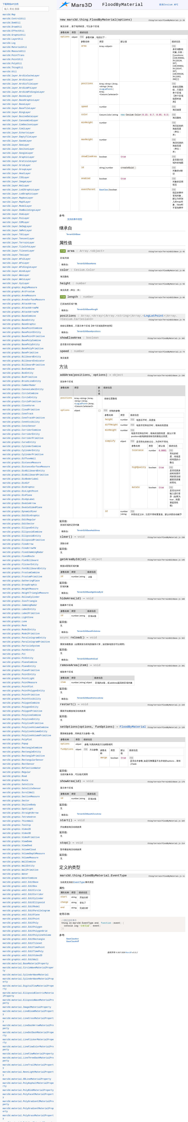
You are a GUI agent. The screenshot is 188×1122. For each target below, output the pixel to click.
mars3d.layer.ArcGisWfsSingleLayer (24, 92)
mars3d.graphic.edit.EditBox (20, 886)
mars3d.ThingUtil (13, 67)
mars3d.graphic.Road (15, 776)
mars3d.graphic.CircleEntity (20, 397)
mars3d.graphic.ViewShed (17, 845)
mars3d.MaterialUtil (15, 47)
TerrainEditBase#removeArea (90, 697)
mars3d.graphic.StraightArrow (20, 813)
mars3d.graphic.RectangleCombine (22, 748)
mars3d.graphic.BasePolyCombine (22, 340)
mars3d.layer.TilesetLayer (19, 251)
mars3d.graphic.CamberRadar (19, 385)
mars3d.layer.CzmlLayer (17, 129)
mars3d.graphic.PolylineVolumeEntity (25, 731)
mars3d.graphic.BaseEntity (19, 320)
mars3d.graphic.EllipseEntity (20, 528)
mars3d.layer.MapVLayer (17, 202)
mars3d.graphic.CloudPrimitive (21, 410)
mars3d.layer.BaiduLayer (17, 96)
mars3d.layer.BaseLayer (17, 104)
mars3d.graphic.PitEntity (18, 658)
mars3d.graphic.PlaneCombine (20, 662)
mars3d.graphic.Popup (15, 744)
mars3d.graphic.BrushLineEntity (22, 381)
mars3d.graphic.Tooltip (17, 825)
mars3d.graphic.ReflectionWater (22, 768)
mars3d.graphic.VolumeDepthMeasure (24, 853)
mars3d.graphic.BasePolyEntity (21, 344)
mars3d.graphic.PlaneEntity (19, 666)
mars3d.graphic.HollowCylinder (21, 597)
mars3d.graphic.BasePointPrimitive (24, 336)
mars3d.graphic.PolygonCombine (21, 703)
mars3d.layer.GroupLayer (17, 169)
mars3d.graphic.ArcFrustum (19, 291)
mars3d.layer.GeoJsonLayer (19, 149)
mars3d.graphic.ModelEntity (19, 629)
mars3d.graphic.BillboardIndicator (24, 361)
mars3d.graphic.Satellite (18, 784)
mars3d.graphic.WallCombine (19, 862)
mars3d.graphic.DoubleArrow (19, 503)
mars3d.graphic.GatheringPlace (21, 581)
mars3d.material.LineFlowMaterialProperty (28, 1054)
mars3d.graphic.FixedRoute (19, 556)
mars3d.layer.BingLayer (17, 112)
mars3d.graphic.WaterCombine (20, 878)
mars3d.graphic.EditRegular (19, 519)
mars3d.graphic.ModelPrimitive (21, 634)
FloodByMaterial (133, 727)
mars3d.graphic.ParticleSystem (21, 646)
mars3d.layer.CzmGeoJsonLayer (20, 124)
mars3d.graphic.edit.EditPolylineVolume (27, 935)
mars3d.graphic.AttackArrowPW (20, 308)
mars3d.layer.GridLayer (17, 165)
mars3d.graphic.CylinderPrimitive (23, 454)
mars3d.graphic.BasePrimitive (20, 353)
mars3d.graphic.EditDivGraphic (21, 515)
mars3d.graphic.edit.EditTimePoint (24, 947)
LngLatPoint (106, 89)
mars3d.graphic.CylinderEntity (21, 450)
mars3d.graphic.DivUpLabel (19, 499)
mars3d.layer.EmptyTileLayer (20, 137)
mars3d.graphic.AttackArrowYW (20, 312)
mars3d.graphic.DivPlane (17, 495)
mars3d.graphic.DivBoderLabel (20, 479)
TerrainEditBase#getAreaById (90, 592)
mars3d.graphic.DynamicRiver (20, 511)
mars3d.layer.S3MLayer (16, 222)
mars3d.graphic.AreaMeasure (19, 295)
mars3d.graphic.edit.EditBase (20, 882)
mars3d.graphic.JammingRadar (20, 605)
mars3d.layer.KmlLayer (16, 186)
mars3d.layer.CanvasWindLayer (20, 120)
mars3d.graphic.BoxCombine (19, 369)
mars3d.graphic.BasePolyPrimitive (23, 348)
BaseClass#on (72, 940)
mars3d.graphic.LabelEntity (19, 609)
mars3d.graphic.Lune (15, 621)
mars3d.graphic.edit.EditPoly (20, 923)
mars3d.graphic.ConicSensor (19, 426)
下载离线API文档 (10, 4)
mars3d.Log (9, 43)
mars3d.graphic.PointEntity (19, 674)
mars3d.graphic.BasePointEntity (22, 332)
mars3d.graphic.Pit (14, 654)
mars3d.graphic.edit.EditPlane (21, 915)
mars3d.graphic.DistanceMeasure (22, 462)
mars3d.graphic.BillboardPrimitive (24, 365)
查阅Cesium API (168, 5)
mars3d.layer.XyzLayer (16, 283)
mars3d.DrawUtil (12, 27)
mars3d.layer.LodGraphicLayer (20, 194)
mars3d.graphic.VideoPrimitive (21, 837)
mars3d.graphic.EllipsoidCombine (22, 532)
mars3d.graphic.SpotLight (18, 809)
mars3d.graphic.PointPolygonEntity (24, 691)
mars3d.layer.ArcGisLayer (18, 80)
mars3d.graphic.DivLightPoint (20, 491)
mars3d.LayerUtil (13, 39)
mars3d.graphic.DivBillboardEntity (24, 471)
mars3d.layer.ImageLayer (17, 181)
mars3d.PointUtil (13, 59)
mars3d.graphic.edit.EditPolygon (22, 927)
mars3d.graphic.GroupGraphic (20, 585)
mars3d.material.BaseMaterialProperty (26, 963)
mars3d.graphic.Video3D (17, 833)
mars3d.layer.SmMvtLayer (17, 230)
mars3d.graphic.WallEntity (19, 866)
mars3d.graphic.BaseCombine (19, 316)
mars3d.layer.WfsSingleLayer (20, 267)
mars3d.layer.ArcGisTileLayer (20, 84)
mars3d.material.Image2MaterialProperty (27, 1007)
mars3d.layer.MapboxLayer (18, 198)
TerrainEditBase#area (86, 263)
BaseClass (103, 189)
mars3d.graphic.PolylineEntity (21, 719)
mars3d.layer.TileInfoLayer (19, 247)
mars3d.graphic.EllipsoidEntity (22, 536)
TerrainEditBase (73, 234)
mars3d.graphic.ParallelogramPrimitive (26, 642)
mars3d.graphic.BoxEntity (18, 373)
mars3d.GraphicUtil (14, 35)
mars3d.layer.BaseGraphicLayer (21, 100)
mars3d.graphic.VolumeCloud (19, 849)
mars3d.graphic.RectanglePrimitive (24, 756)
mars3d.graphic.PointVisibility (22, 699)
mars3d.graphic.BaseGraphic (19, 324)
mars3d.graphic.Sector (16, 801)
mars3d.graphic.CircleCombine (20, 393)
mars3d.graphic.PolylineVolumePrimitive (27, 735)
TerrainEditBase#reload (87, 658)
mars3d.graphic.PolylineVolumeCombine (26, 727)
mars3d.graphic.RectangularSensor (23, 760)
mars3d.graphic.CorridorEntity (21, 434)
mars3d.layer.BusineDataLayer (20, 116)
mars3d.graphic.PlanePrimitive (21, 670)
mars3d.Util (10, 71)
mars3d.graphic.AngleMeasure (20, 287)
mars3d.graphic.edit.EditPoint (21, 919)
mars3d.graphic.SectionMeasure (21, 796)
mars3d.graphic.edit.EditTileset (22, 943)
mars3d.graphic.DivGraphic (19, 487)
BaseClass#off (72, 942)
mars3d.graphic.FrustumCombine (21, 572)
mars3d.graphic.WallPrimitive (20, 870)
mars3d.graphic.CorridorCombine (22, 430)
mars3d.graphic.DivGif (16, 483)
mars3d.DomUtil (12, 23)
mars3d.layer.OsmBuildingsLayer (22, 210)
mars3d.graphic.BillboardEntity (22, 357)
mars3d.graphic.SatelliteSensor (22, 788)
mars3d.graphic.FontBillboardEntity (24, 568)
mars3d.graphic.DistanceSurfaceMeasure (26, 467)
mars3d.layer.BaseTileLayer (19, 108)
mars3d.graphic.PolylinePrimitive (23, 723)
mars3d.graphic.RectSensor (19, 764)
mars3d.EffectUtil (13, 31)
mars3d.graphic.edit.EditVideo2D (22, 955)
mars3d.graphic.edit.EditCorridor (23, 894)
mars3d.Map (9, 14)
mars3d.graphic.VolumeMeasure (20, 858)
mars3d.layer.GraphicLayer (19, 157)
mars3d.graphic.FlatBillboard (20, 560)
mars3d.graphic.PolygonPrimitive (22, 711)
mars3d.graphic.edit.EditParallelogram (26, 911)
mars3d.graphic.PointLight (19, 678)
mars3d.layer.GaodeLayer (17, 141)
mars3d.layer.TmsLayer (16, 255)
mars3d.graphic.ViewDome (17, 841)
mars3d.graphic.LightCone (18, 617)
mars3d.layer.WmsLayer (16, 275)
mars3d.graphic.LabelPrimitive (21, 613)
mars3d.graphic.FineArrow (18, 544)
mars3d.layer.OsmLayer (16, 214)
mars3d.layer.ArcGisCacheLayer (21, 76)
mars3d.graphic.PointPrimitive (21, 695)
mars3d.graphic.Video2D (17, 829)
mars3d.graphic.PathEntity (19, 650)
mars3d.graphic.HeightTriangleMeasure (26, 593)
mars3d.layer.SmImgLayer (17, 226)
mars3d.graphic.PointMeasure (20, 682)
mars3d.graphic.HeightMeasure (20, 589)
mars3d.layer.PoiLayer (16, 218)
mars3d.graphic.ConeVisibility (21, 422)
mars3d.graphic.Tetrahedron (19, 817)
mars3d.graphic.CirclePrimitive (22, 401)
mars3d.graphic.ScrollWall (19, 792)
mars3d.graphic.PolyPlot (17, 739)
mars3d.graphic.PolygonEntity (20, 707)
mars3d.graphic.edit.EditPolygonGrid (25, 931)
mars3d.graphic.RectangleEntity (22, 752)
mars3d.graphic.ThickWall (18, 821)
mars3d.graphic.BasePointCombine (22, 328)
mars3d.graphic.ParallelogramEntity (24, 638)
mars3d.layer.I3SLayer (16, 177)
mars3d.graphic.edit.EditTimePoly (23, 951)
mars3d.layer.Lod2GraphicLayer (21, 190)
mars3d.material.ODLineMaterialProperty (27, 1079)
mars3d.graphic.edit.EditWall (20, 959)
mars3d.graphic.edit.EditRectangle (24, 939)
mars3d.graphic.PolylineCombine (22, 715)
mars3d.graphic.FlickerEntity (20, 564)
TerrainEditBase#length (87, 309)
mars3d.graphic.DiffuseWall (19, 458)
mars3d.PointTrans (13, 55)
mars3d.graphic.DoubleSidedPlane (22, 507)
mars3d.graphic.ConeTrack (18, 414)
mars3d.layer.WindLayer (17, 271)
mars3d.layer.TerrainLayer (19, 243)
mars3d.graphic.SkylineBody (19, 805)
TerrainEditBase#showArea (89, 813)
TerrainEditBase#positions (89, 331)
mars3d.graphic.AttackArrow (19, 304)
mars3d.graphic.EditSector (19, 524)
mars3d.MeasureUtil (14, 51)
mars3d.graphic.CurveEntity (19, 442)
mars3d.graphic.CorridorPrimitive (23, 438)
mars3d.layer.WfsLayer (16, 263)
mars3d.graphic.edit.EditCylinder (23, 898)
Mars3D (128, 954)
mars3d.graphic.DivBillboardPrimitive (26, 475)
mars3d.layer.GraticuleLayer (20, 161)
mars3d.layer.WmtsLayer (17, 279)
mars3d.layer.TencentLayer (19, 238)
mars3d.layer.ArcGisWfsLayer (20, 88)
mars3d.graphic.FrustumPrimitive (22, 577)
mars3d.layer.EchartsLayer (19, 133)
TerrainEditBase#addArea (88, 530)
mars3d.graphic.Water (15, 874)
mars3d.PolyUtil (12, 63)
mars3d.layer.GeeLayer (16, 145)
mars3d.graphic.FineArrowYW (19, 548)
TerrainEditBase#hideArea (88, 631)
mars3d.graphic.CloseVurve (19, 405)
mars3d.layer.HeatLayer (17, 173)
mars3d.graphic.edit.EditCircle (22, 890)
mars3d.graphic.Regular (17, 772)
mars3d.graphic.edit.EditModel (21, 906)
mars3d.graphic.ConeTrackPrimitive (24, 418)
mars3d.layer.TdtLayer (16, 234)
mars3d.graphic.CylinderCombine (22, 446)
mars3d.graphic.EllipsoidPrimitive (24, 540)
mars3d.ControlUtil (14, 19)
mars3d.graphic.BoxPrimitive (20, 377)
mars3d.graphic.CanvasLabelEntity (23, 389)
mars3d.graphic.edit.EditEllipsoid (24, 902)
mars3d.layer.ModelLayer (17, 206)
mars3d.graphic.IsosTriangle (20, 601)
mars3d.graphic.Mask (15, 625)
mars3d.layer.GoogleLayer (18, 153)
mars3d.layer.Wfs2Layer (17, 259)
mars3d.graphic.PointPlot (18, 686)
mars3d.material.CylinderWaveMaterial (26, 975)
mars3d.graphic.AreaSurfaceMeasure (24, 300)
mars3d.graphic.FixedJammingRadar (23, 552)
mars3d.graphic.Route (15, 780)
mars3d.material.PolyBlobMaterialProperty (28, 1090)
